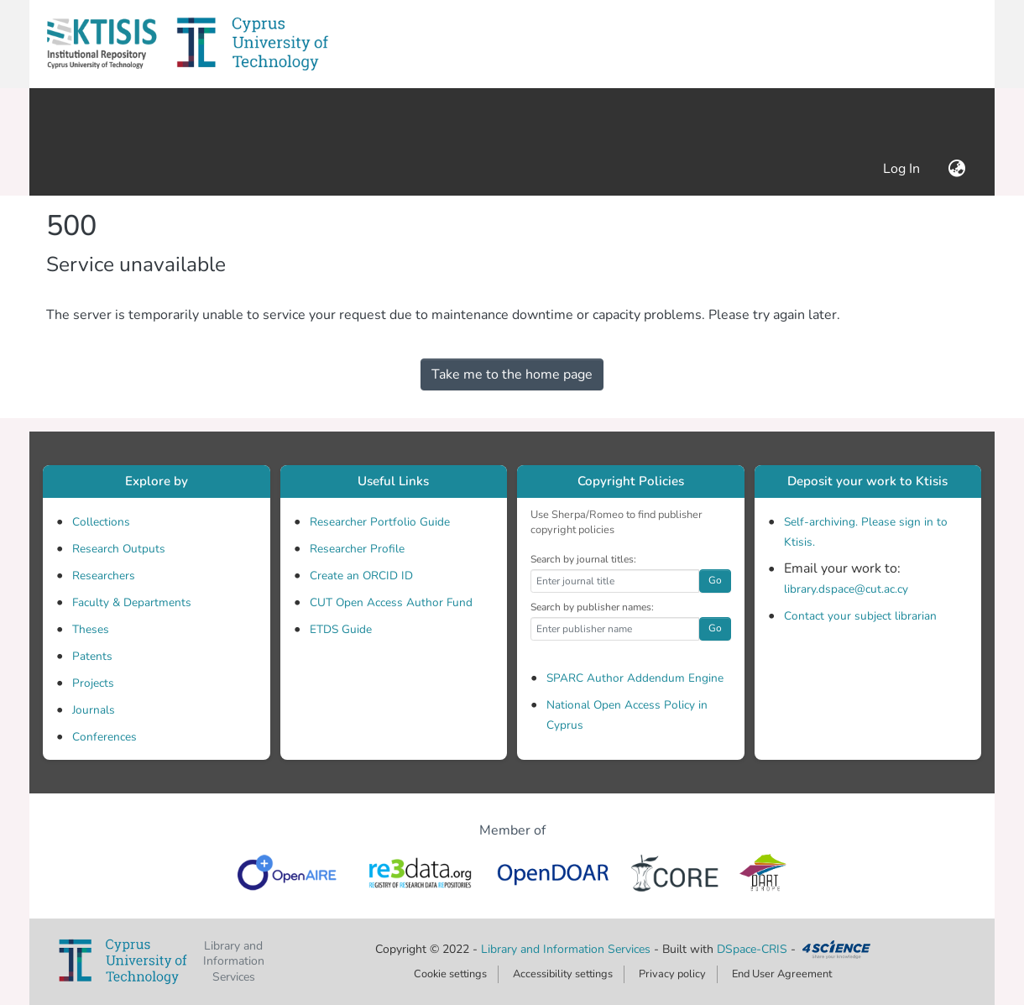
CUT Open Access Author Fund (391, 602)
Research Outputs (118, 549)
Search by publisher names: (592, 607)
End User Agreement (782, 973)
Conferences (104, 737)
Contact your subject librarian (860, 616)
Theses (90, 629)
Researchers (103, 576)
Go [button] (715, 580)
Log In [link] (902, 169)
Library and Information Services (567, 949)
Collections (101, 522)
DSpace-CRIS (752, 949)
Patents (92, 656)
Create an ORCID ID (361, 576)
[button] (101, 44)
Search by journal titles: (583, 559)
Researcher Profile (357, 549)
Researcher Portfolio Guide (380, 522)
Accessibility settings (563, 973)
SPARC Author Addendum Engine (635, 678)
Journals (93, 710)
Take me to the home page (512, 374)
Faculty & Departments (131, 602)
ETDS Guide (341, 629)
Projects (93, 683)
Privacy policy (672, 973)
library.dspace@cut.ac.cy (846, 589)
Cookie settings (450, 973)
